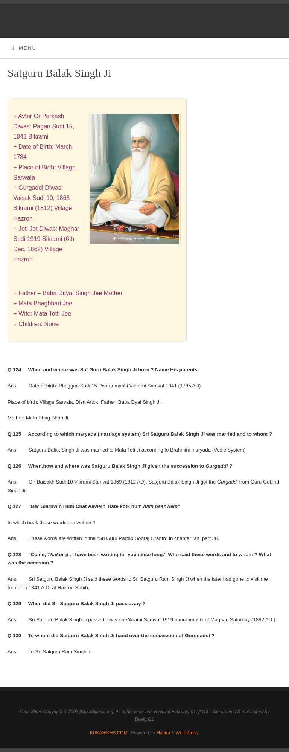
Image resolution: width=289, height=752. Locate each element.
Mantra (163, 732)
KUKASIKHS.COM (109, 732)
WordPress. (187, 732)
